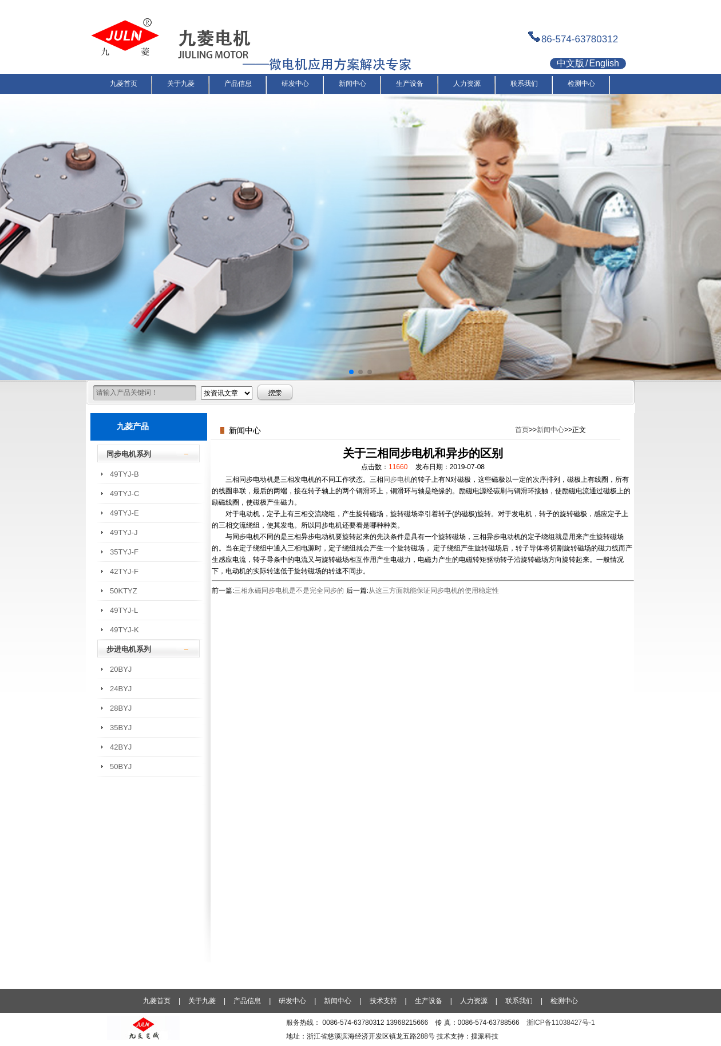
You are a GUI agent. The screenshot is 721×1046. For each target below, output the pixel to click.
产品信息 (247, 1001)
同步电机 (397, 480)
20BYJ (121, 669)
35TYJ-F (124, 552)
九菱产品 (133, 426)
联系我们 (519, 1001)
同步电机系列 (128, 454)
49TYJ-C (124, 493)
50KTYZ (123, 591)
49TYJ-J (123, 532)
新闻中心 (550, 430)
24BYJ (121, 688)
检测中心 (564, 1001)
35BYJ (121, 727)
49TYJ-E (124, 513)
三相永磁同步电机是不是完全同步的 (289, 591)
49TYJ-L (124, 610)
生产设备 (428, 1001)
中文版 (570, 63)
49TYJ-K (124, 629)
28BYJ (121, 708)
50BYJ (121, 766)
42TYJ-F (124, 571)
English (604, 63)
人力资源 (474, 1001)
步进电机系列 (128, 649)
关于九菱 (202, 1001)
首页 (522, 430)
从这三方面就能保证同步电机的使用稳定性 (434, 591)
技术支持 (383, 1001)
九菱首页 (157, 1001)
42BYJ (121, 747)
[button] (351, 372)
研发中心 (292, 1001)
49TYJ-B (124, 474)
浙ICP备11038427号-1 (560, 1023)
